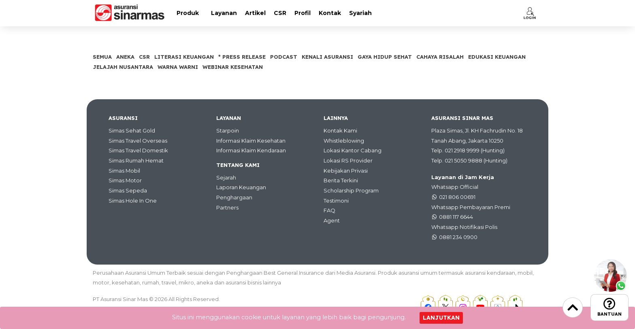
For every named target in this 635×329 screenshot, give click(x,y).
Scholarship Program (351, 190)
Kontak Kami (340, 130)
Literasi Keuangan (184, 56)
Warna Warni (178, 67)
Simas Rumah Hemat (136, 160)
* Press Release (242, 56)
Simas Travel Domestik (138, 150)
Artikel (255, 13)
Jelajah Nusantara (123, 67)
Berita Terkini (341, 180)
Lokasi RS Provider (348, 160)
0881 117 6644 (456, 217)
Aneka (125, 56)
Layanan (224, 13)
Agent (332, 220)
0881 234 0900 (458, 237)
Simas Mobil (124, 170)
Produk (188, 13)
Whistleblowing (344, 140)
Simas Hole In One (133, 200)
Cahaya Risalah (440, 56)
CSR (280, 13)
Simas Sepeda (128, 190)
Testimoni (336, 200)
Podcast (283, 56)
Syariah (360, 13)
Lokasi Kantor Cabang (352, 150)
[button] (529, 13)
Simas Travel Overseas (138, 140)
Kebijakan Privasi (346, 170)
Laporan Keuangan (241, 187)
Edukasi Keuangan (497, 56)
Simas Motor (125, 180)
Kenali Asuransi (327, 56)
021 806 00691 (457, 197)
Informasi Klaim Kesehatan (251, 140)
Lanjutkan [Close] (441, 317)
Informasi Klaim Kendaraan (251, 150)
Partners (227, 207)
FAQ (329, 210)
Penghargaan (234, 197)
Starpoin (227, 130)
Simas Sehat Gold (132, 130)
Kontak (330, 13)
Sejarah (226, 177)
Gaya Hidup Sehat (385, 56)
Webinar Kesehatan (232, 67)
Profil (302, 13)
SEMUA (102, 56)
